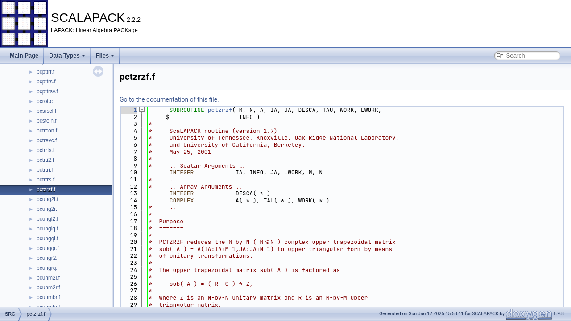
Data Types (67, 55)
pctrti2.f (45, 160)
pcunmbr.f (48, 297)
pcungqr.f (47, 248)
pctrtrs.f (45, 180)
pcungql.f (47, 238)
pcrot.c (45, 101)
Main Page (24, 55)
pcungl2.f (47, 219)
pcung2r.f (47, 209)
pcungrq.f (48, 268)
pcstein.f (47, 121)
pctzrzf (220, 110)
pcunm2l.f (48, 278)
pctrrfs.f (45, 150)
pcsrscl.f (46, 111)
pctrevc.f (47, 140)
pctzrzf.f (46, 189)
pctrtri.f (45, 170)
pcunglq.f (47, 229)
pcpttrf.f (45, 72)
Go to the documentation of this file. (169, 99)
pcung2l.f (47, 199)
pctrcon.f (47, 131)
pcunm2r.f (48, 287)
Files (105, 55)
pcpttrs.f (46, 81)
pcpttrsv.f (47, 91)
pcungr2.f (48, 258)
